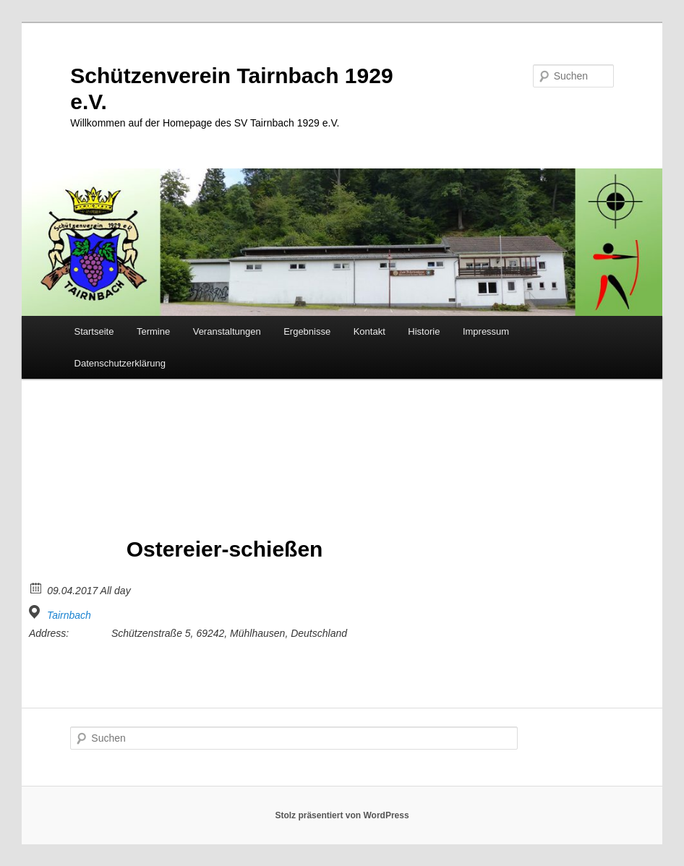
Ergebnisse (306, 331)
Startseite (94, 331)
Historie (424, 331)
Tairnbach (69, 615)
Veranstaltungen (227, 331)
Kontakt (369, 331)
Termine (153, 331)
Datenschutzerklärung (120, 363)
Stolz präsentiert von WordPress (342, 815)
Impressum (486, 331)
